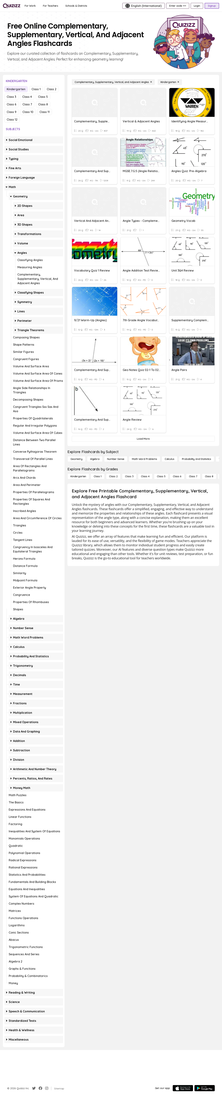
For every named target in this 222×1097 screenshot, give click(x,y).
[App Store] (183, 1088)
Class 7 (27, 104)
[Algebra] (95, 459)
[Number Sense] (115, 459)
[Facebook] (40, 1088)
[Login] (197, 6)
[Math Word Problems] (144, 459)
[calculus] (169, 459)
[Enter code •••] (177, 6)
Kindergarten (16, 89)
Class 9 (11, 112)
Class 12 (12, 119)
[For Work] (30, 6)
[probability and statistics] (196, 459)
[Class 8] (209, 476)
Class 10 (27, 112)
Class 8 (43, 104)
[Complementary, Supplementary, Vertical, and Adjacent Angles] (113, 82)
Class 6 (11, 104)
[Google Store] (204, 1088)
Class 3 (11, 97)
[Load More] (143, 439)
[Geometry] (76, 459)
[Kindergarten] (170, 82)
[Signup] (212, 6)
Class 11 (45, 112)
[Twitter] (34, 1088)
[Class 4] (145, 476)
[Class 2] (113, 476)
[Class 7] (193, 476)
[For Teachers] (50, 6)
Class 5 (43, 97)
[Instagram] (46, 1088)
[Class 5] (161, 476)
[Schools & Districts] (76, 6)
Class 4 (27, 97)
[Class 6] (177, 476)
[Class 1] (98, 476)
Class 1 (36, 89)
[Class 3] (129, 476)
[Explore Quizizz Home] (11, 5)
